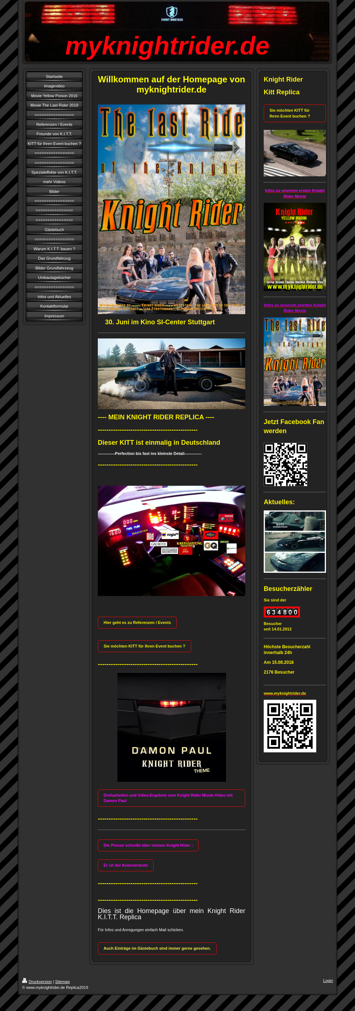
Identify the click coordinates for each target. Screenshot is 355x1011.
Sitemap (62, 981)
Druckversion (37, 981)
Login (328, 980)
